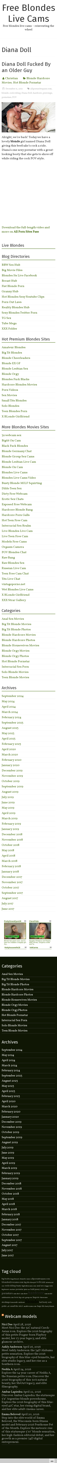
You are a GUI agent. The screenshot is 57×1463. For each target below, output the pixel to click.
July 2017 (7, 904)
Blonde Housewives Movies (20, 645)
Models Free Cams (14, 542)
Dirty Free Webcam (15, 494)
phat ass (27, 1289)
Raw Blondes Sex (13, 563)
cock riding (15, 93)
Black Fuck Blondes (15, 446)
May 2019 (8, 808)
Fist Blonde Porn (13, 286)
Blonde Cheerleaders (16, 358)
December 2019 (12, 771)
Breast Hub (9, 281)
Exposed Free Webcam (17, 504)
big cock (22, 1297)
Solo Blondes (10, 406)
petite (4, 1306)
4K (8, 1306)
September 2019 (12, 786)
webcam (40, 1282)
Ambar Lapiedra (12, 1392)
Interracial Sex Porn (15, 667)
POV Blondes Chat (14, 552)
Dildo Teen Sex (12, 488)
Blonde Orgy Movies (15, 651)
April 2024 (9, 707)
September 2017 (12, 893)
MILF (21, 1306)
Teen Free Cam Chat (15, 574)
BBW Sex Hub (11, 265)
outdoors (21, 1302)
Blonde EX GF (11, 363)
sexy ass (44, 1289)
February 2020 (11, 760)
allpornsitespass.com (41, 88)
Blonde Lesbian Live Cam (19, 462)
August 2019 (10, 792)
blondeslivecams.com (12, 1282)
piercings (47, 93)
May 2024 (8, 701)
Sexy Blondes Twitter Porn (19, 313)
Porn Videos (10, 390)
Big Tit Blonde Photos (16, 629)
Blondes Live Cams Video (19, 478)
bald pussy (35, 1289)
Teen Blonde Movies (15, 677)
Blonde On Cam (12, 467)
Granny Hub (10, 291)
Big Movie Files (12, 270)
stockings (6, 1302)
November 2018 (12, 840)
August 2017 (10, 898)
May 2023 (8, 733)
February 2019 (11, 824)
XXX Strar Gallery (14, 600)
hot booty (43, 1302)
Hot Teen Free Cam (14, 520)
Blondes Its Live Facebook (19, 275)
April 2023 (8, 739)
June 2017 (8, 909)
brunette (23, 1279)
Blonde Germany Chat (17, 451)
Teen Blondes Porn (14, 411)
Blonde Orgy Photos (15, 656)
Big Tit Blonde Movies (16, 624)
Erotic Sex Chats (13, 499)
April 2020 (9, 749)
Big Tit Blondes (12, 353)
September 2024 (13, 696)
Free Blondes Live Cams (28, 13)
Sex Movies (9, 395)
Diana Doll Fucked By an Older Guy (26, 67)
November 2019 (12, 776)
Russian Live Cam (14, 568)
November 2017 (12, 882)
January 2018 (10, 872)
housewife (14, 1302)
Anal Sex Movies (13, 619)
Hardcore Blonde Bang (17, 510)
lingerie (36, 1297)
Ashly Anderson (12, 1347)
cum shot (16, 1294)
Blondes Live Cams (15, 472)
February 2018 (11, 866)
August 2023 (10, 728)
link (54, 1415)
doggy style (48, 1286)
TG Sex (6, 318)
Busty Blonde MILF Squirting (22, 483)
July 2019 (8, 797)
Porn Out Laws (12, 302)
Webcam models (21, 1316)
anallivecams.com (30, 1306)
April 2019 (8, 813)
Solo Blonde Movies (15, 672)
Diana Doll (27, 93)
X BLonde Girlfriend (15, 417)
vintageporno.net (13, 584)
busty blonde (49, 1306)
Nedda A (7, 1369)
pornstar (19, 1289)
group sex (28, 1297)
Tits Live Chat (11, 579)
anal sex (40, 1286)
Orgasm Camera (13, 547)
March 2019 (9, 818)
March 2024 (10, 712)
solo (50, 1302)
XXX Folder (9, 329)
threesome (44, 1297)
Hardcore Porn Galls (16, 515)
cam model (48, 1294)
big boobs (6, 1279)
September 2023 (12, 723)
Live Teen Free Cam (15, 536)
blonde (5, 93)
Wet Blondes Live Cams (17, 589)
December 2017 (12, 877)
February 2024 (11, 717)
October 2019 (10, 781)
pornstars (6, 97)
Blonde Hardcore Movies (19, 635)
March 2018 (9, 861)
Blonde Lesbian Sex (15, 369)
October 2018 (10, 845)
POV (14, 97)
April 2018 (8, 856)
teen (16, 1297)
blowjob (33, 1282)
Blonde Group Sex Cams (18, 456)
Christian (11, 78)
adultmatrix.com (8, 1297)
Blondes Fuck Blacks (15, 379)
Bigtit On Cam (11, 441)
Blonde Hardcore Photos (18, 640)
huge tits (41, 1306)
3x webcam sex (11, 435)
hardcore (37, 93)
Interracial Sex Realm (16, 526)
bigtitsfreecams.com (29, 1286)
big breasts (5, 1289)
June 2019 (8, 802)
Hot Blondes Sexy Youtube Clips (23, 297)
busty (18, 1286)
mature (12, 1289)
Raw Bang (8, 558)
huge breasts (14, 1279)
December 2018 (12, 834)
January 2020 (10, 765)
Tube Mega (9, 323)
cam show (24, 1294)
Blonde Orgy (10, 374)
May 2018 (8, 850)
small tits (14, 1306)
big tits (27, 1282)
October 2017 (10, 888)
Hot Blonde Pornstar (27, 83)
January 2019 (10, 829)
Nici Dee (7, 1325)
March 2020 (10, 755)
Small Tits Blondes (14, 401)
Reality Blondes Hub (15, 307)
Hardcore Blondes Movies (19, 385)
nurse (29, 1279)
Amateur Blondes (14, 347)
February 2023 (11, 744)
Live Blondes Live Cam (17, 531)
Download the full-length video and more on (26, 229)
